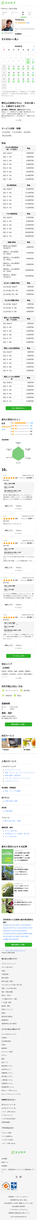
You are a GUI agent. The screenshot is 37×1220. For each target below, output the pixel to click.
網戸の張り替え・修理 (13, 821)
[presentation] (5, 13)
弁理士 (4, 1045)
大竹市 (30, 928)
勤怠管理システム (7, 1066)
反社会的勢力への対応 (11, 1203)
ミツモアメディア (7, 1115)
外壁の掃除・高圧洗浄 (13, 775)
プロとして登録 (6, 1133)
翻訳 (3, 1059)
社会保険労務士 (6, 1041)
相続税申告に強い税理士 (9, 1023)
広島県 (16, 950)
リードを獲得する (7, 1136)
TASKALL (21, 950)
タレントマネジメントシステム (11, 1094)
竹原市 (16, 925)
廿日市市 (14, 931)
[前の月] (3, 46)
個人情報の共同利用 (18, 1206)
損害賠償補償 (6, 1122)
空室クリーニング (7, 1009)
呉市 (11, 925)
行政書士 (4, 1037)
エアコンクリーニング (13, 770)
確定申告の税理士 (7, 1016)
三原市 (22, 925)
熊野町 (25, 933)
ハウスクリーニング (12, 781)
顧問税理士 (5, 1020)
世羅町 (6, 939)
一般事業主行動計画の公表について (18, 1213)
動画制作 (4, 1048)
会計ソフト (5, 1062)
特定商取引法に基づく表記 (18, 1200)
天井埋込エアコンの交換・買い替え (17, 834)
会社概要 (4, 1158)
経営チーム (5, 1162)
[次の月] (33, 46)
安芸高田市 (23, 931)
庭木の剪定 (10, 950)
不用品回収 (9, 811)
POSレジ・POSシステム (9, 1090)
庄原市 (24, 928)
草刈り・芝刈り (6, 995)
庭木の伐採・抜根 (7, 981)
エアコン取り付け (11, 831)
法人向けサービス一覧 (8, 1108)
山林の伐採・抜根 (11, 801)
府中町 (13, 933)
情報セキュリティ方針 (26, 1203)
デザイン (4, 1055)
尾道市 (28, 925)
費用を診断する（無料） (18, 724)
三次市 (18, 928)
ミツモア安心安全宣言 (8, 1118)
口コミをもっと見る (18, 656)
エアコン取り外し (11, 836)
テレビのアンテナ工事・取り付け (12, 985)
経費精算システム (7, 1073)
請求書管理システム (8, 1087)
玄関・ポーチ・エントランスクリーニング (20, 772)
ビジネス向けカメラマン (9, 1034)
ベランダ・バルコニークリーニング (17, 778)
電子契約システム (7, 1076)
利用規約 (11, 1196)
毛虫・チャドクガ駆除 (13, 791)
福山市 (6, 928)
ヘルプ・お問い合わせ (8, 1111)
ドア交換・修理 (6, 1002)
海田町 (19, 933)
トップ (3, 950)
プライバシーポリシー (22, 1196)
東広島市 (7, 931)
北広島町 (16, 936)
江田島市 (7, 933)
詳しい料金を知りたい (18, 408)
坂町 (30, 933)
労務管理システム (7, 1083)
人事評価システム (7, 1080)
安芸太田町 (8, 936)
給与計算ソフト (6, 1069)
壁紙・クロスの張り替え (9, 988)
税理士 (4, 1013)
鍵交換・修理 (6, 1006)
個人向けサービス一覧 (8, 1104)
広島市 (6, 925)
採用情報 (4, 1166)
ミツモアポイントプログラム (19, 1209)
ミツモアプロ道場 (7, 1140)
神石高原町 (14, 939)
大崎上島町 (24, 936)
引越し (4, 971)
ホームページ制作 (7, 1052)
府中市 (12, 928)
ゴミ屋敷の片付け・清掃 (9, 999)
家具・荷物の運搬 (7, 992)
